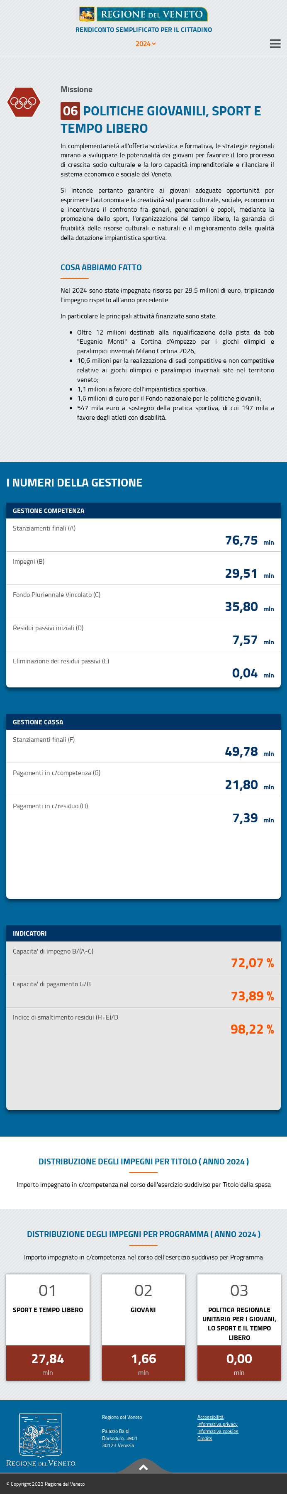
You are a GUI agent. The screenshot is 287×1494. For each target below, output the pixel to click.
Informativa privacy (217, 1424)
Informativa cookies (217, 1431)
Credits (204, 1438)
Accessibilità (210, 1417)
